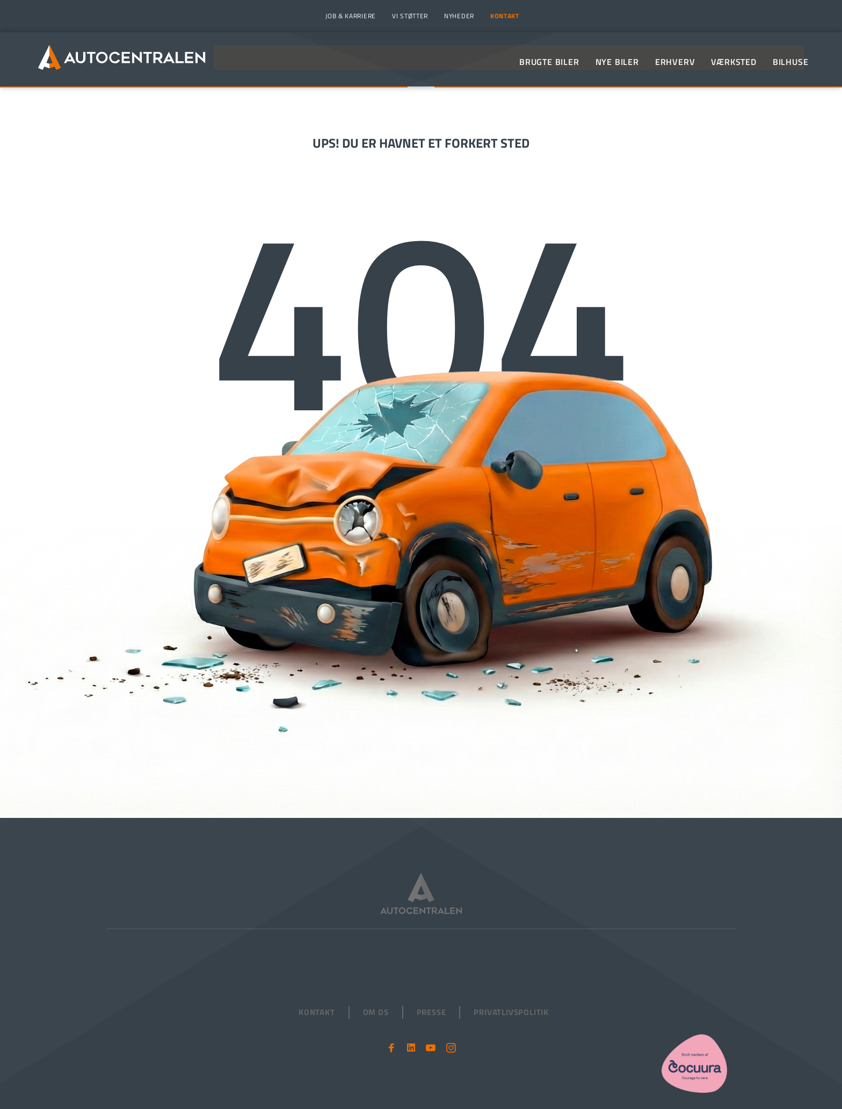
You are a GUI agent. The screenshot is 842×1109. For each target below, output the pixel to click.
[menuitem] (349, 16)
